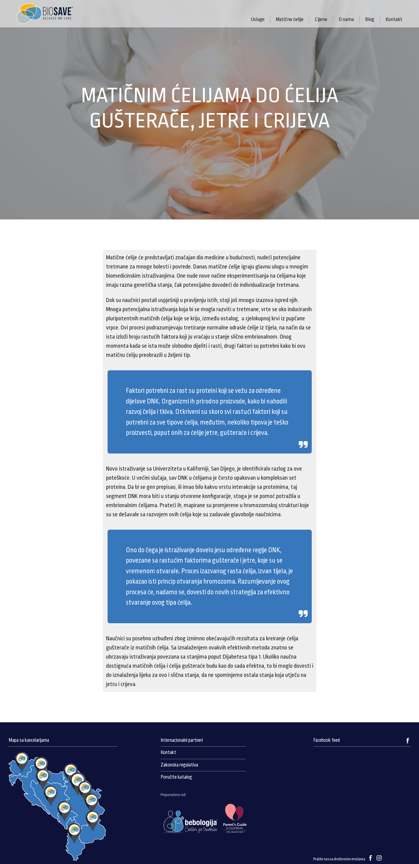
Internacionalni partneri (182, 740)
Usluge (258, 19)
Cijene (321, 19)
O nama (346, 19)
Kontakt (393, 19)
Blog (369, 19)
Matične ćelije (290, 19)
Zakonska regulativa (179, 765)
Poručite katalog (176, 777)
